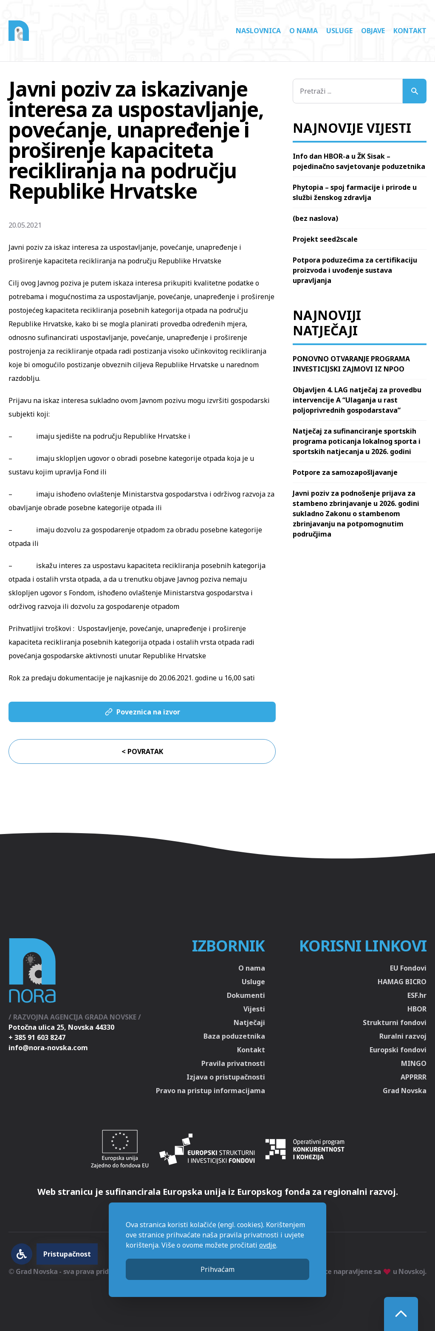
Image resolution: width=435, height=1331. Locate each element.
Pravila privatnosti (233, 1063)
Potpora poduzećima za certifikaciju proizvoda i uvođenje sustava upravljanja (355, 270)
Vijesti (254, 1009)
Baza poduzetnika (234, 1036)
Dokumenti (246, 995)
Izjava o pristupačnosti (225, 1077)
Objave (373, 30)
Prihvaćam (217, 1269)
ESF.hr (417, 995)
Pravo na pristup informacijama (210, 1090)
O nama (303, 30)
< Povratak (142, 751)
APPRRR (414, 1077)
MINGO (414, 1063)
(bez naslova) (315, 218)
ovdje (267, 1245)
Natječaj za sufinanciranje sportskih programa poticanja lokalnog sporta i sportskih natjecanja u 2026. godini (357, 441)
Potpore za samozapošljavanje (345, 472)
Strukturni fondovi (395, 1022)
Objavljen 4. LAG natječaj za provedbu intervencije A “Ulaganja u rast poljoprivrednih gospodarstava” (357, 400)
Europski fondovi (398, 1049)
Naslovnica (258, 30)
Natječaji (249, 1022)
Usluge (339, 30)
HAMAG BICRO (402, 981)
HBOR (417, 1009)
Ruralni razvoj (403, 1036)
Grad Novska (405, 1090)
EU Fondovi (408, 968)
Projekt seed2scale (325, 239)
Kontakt (410, 30)
